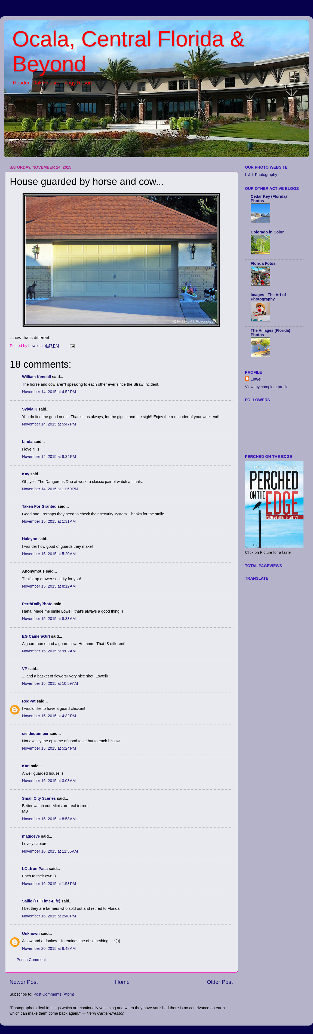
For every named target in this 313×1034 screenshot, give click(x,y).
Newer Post (24, 982)
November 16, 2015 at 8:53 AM (49, 819)
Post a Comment (31, 959)
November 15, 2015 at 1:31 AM (49, 521)
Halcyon (29, 539)
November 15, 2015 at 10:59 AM (50, 683)
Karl (26, 766)
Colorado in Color (267, 232)
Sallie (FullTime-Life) (41, 901)
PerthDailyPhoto (37, 604)
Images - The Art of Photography (268, 297)
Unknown (31, 933)
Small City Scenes (39, 798)
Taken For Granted (39, 506)
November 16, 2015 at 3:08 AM (49, 780)
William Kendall (36, 377)
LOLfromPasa (35, 868)
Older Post (220, 982)
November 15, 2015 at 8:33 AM (49, 618)
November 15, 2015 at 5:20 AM (49, 554)
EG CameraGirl (36, 636)
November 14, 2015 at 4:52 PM (49, 392)
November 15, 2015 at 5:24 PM (49, 748)
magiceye (31, 836)
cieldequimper (35, 733)
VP (24, 669)
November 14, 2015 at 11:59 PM (50, 489)
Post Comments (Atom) (53, 994)
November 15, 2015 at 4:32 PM (49, 716)
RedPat (29, 701)
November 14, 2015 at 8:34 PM (49, 456)
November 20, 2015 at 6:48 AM (49, 948)
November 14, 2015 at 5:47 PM (49, 424)
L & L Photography (261, 174)
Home (122, 982)
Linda (27, 441)
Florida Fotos (263, 263)
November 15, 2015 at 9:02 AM (49, 651)
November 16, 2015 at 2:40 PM (49, 916)
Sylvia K (29, 409)
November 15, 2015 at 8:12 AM (49, 586)
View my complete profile (267, 387)
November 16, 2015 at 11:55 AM (50, 851)
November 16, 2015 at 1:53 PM (49, 883)
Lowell (256, 379)
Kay (25, 474)
